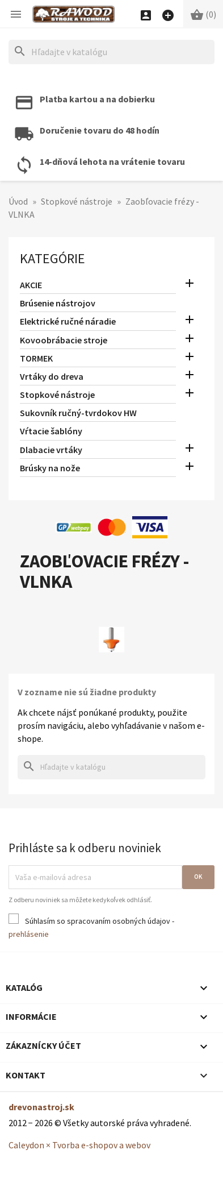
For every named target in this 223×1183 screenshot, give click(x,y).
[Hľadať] (111, 52)
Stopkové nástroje (57, 394)
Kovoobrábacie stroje (63, 340)
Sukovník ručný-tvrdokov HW (78, 412)
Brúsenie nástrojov (57, 303)
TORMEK (36, 358)
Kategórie (52, 258)
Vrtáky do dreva (51, 376)
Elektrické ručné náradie (68, 321)
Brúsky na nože (50, 468)
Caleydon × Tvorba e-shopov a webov (79, 1145)
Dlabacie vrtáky (51, 449)
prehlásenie (29, 934)
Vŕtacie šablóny (51, 431)
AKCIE (31, 284)
